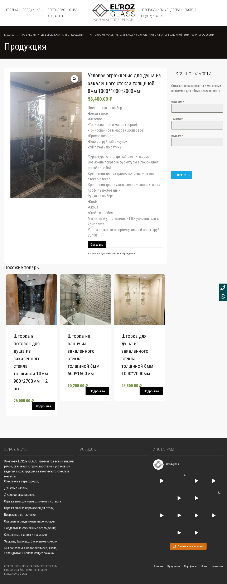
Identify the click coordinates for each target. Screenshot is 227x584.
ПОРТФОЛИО (56, 10)
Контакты (55, 16)
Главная (9, 34)
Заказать (97, 245)
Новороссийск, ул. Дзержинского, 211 (170, 10)
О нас (73, 10)
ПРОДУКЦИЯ (31, 10)
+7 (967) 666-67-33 (153, 16)
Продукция (28, 34)
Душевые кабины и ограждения (62, 34)
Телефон (177, 118)
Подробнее (43, 406)
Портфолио (190, 566)
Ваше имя (177, 101)
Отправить (182, 175)
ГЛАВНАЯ (12, 10)
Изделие (177, 135)
